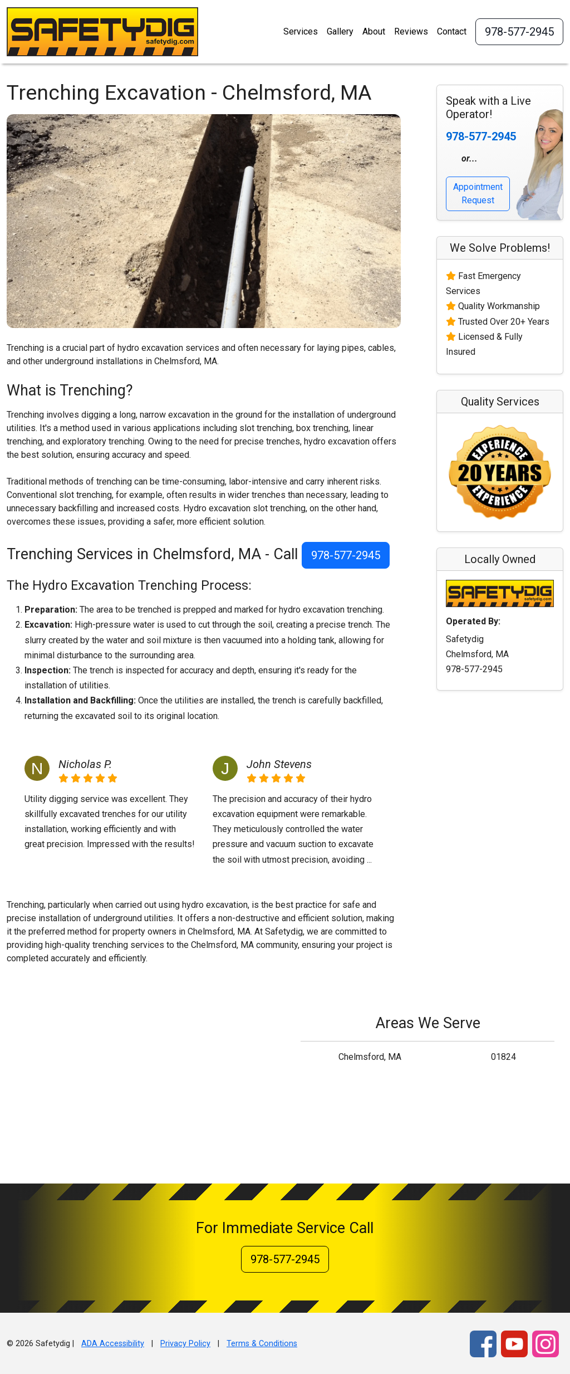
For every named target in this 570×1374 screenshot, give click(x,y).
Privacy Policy (185, 1343)
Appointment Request (478, 194)
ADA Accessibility (112, 1343)
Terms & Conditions (262, 1343)
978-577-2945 (519, 31)
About (373, 31)
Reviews (411, 31)
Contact (451, 31)
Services (300, 31)
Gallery (340, 31)
